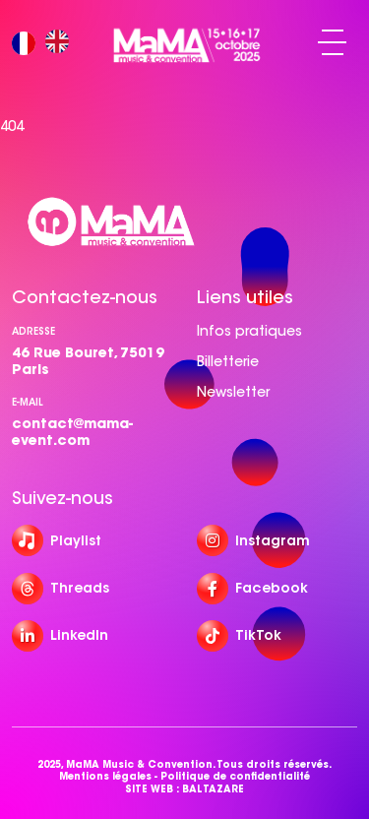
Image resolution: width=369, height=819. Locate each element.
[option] (62, 43)
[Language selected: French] (45, 43)
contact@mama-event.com (72, 431)
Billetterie (228, 361)
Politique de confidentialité (235, 777)
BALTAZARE (213, 789)
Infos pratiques (249, 331)
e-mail (27, 402)
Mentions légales (105, 777)
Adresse (33, 331)
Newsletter (233, 392)
